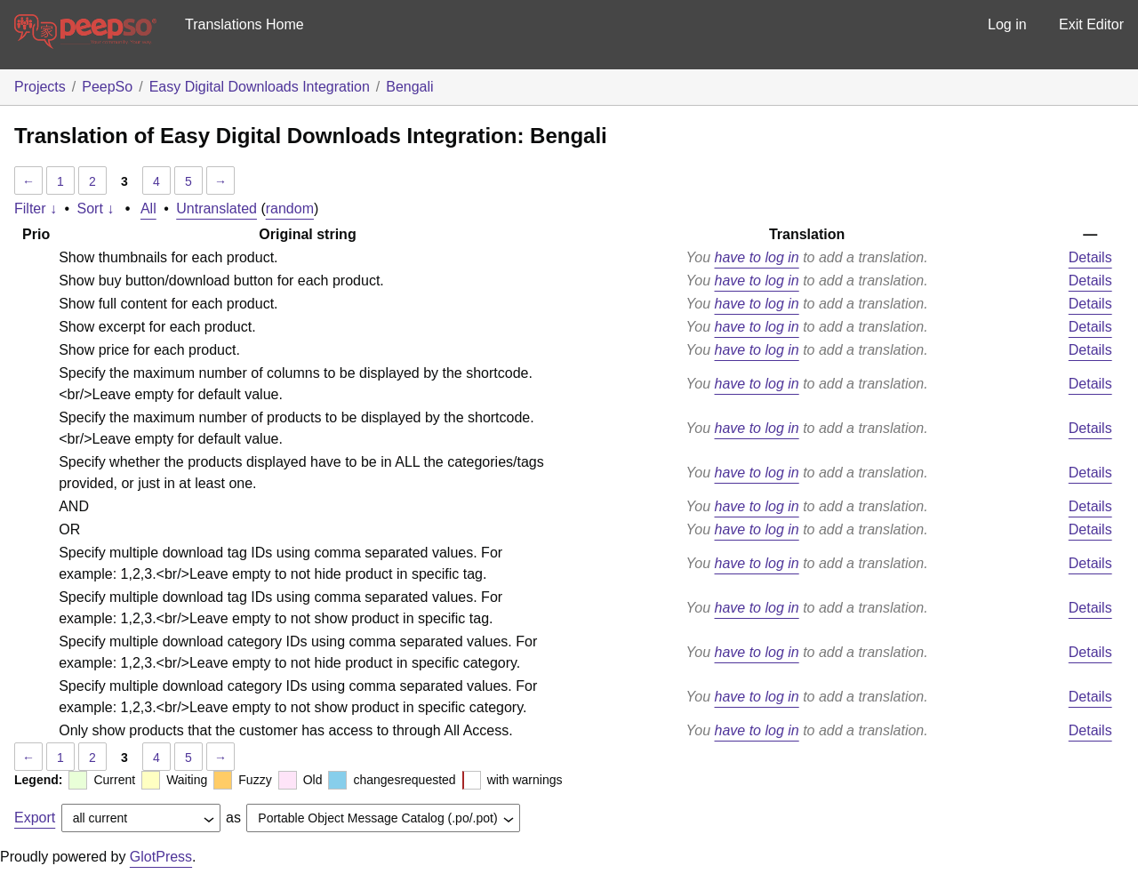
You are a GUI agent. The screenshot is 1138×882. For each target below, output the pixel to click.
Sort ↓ (96, 208)
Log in (1007, 24)
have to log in (757, 257)
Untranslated (216, 208)
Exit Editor (1091, 24)
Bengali (409, 86)
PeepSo (107, 86)
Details (1090, 257)
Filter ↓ (35, 208)
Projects (40, 86)
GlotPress (161, 856)
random (290, 208)
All (148, 208)
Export (34, 817)
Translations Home (244, 24)
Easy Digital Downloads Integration (259, 86)
